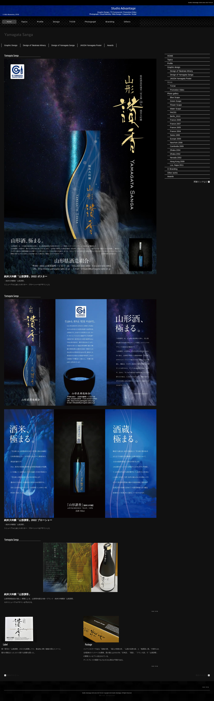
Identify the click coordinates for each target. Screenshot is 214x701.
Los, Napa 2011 (177, 165)
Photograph (90, 22)
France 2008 (175, 120)
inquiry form (110, 695)
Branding (110, 22)
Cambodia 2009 (177, 146)
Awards (110, 45)
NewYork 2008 (176, 143)
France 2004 (175, 131)
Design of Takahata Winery (34, 45)
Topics (24, 22)
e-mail (102, 695)
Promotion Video (177, 90)
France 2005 (175, 127)
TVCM (72, 22)
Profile (40, 22)
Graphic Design (10, 45)
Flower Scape (176, 105)
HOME (170, 56)
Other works (172, 173)
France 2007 (175, 124)
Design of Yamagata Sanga (63, 45)
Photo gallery (173, 93)
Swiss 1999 (175, 135)
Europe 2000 (175, 139)
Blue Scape (175, 97)
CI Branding (172, 169)
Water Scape (175, 109)
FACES (173, 112)
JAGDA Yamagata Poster (91, 45)
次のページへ (203, 675)
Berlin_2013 (175, 116)
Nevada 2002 (175, 158)
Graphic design (173, 67)
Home (9, 22)
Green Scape (175, 101)
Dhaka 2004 (175, 150)
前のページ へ (11, 675)
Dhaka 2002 (175, 154)
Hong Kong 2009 (177, 161)
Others (127, 22)
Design (56, 22)
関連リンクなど (202, 182)
